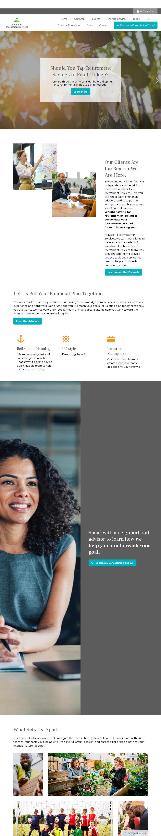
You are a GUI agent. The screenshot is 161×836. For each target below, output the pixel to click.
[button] (64, 10)
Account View (145, 3)
